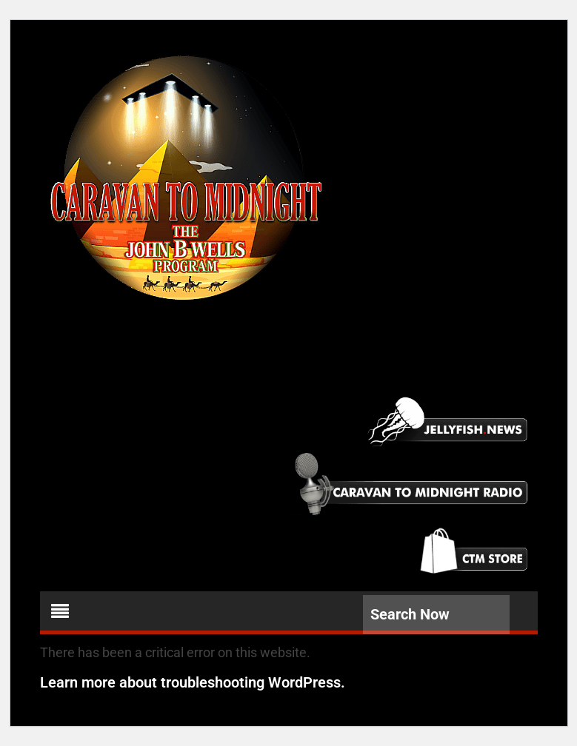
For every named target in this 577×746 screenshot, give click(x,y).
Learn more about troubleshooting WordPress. (192, 682)
